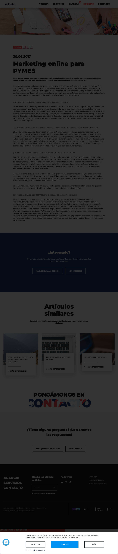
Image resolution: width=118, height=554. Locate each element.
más (94, 544)
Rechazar (35, 544)
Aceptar (65, 544)
